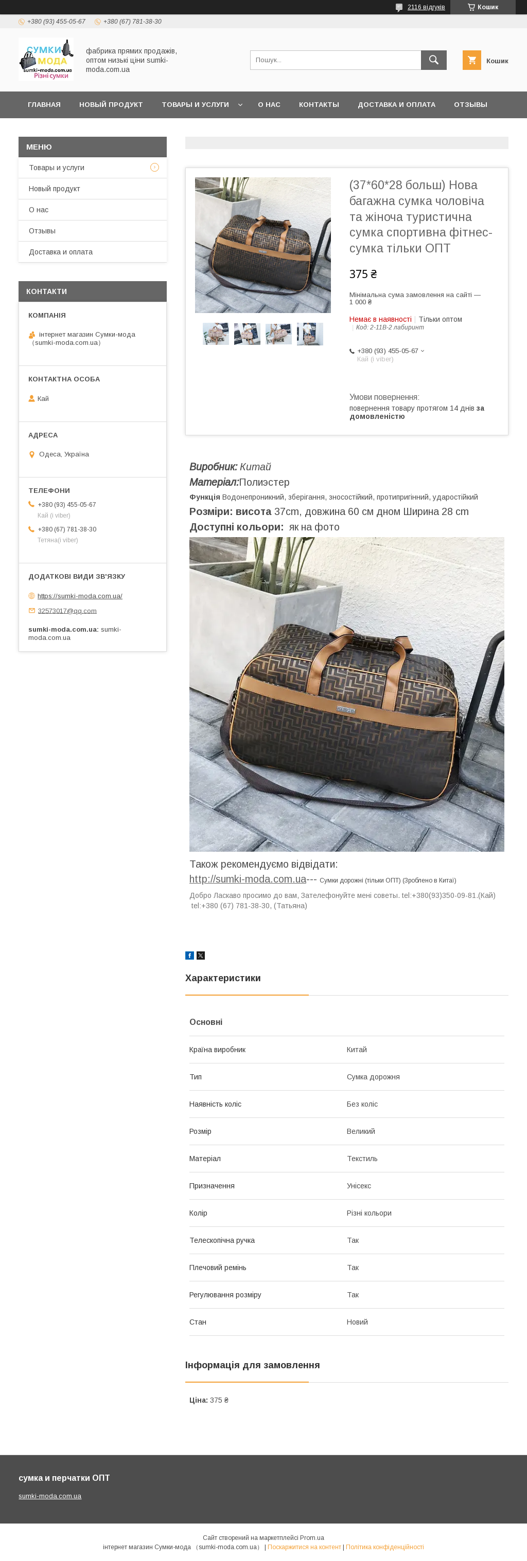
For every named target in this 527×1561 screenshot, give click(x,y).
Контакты (319, 104)
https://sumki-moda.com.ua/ (80, 596)
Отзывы (42, 231)
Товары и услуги (195, 104)
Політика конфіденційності (385, 1547)
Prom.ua (312, 1537)
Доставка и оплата (396, 104)
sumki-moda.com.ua (50, 1496)
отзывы (470, 104)
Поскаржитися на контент (304, 1547)
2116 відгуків (426, 7)
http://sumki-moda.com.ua (247, 879)
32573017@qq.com (67, 610)
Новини (43, 131)
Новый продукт (111, 104)
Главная (44, 104)
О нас (269, 104)
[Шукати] (434, 60)
